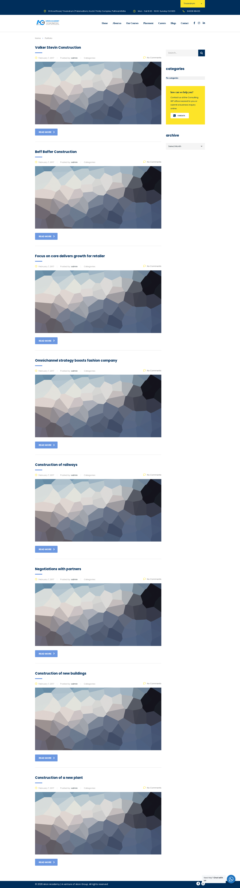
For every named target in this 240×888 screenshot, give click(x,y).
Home (105, 23)
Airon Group (81, 884)
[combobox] (185, 146)
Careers (162, 23)
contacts (179, 115)
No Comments (152, 57)
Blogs (173, 23)
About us (116, 23)
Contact (184, 23)
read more (47, 132)
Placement (148, 23)
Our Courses (132, 23)
